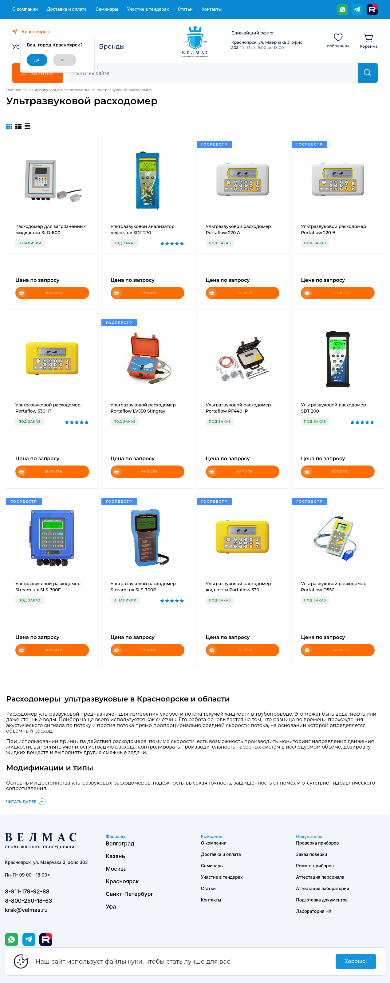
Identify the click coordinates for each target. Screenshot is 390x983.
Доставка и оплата (67, 9)
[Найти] (368, 73)
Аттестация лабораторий (322, 888)
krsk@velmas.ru (26, 910)
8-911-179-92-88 (27, 891)
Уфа (111, 906)
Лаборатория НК (314, 911)
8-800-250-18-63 (28, 900)
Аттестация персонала (320, 877)
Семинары (107, 9)
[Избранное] (338, 40)
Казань (115, 856)
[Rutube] (372, 9)
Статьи (185, 9)
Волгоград (120, 843)
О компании (25, 9)
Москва (116, 868)
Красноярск (122, 881)
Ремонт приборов (315, 865)
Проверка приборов (317, 842)
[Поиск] (215, 73)
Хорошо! (356, 961)
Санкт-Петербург (129, 894)
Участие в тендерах (148, 9)
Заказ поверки (311, 854)
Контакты (212, 9)
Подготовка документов (322, 899)
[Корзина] (369, 40)
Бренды (112, 46)
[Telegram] (357, 9)
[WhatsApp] (342, 9)
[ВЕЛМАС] (195, 41)
